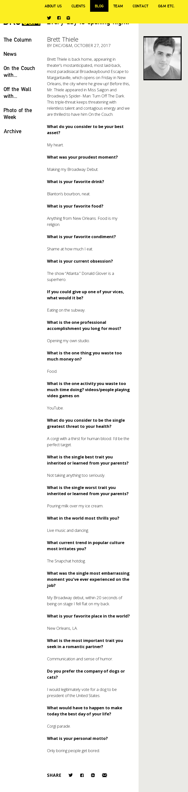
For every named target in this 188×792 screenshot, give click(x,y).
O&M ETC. (166, 5)
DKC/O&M (62, 45)
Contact (140, 5)
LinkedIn (93, 775)
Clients (78, 5)
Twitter (49, 18)
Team (118, 5)
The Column (18, 39)
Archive (13, 131)
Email (104, 775)
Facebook (59, 18)
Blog (99, 5)
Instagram (68, 18)
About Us (53, 5)
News (10, 53)
